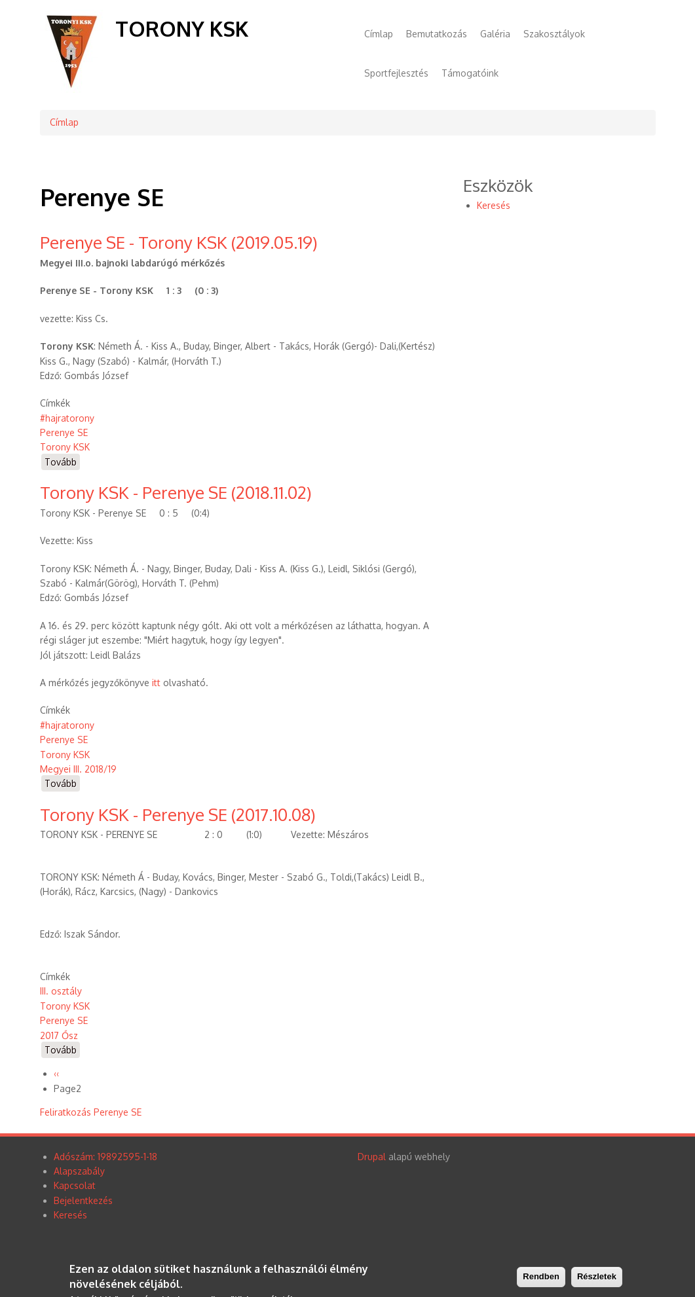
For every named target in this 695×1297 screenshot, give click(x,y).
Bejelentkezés (83, 1200)
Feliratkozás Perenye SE (90, 1112)
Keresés (493, 205)
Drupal (372, 1156)
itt (156, 682)
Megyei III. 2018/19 (78, 769)
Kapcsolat (75, 1185)
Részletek (596, 1279)
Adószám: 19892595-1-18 (105, 1156)
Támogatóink (469, 73)
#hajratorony (67, 418)
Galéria (495, 33)
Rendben (541, 1279)
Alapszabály (79, 1171)
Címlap (378, 33)
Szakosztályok (554, 33)
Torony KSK (181, 28)
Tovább (62, 462)
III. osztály (61, 990)
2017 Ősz (59, 1035)
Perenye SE (64, 432)
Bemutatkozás (436, 33)
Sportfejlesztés (396, 73)
